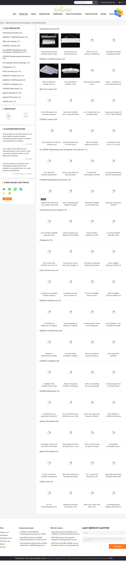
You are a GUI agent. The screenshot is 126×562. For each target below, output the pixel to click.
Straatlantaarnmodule (11, 33)
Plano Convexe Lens (10, 71)
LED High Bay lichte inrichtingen (14, 63)
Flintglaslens (7, 67)
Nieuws (103, 14)
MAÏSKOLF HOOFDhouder (12, 80)
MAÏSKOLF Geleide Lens (12, 76)
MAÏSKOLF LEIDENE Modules (13, 37)
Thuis (2, 23)
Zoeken (95, 2)
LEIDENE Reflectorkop (11, 89)
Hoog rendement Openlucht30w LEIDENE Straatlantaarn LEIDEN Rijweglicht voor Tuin (33, 544)
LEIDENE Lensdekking (11, 84)
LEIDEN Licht (7, 102)
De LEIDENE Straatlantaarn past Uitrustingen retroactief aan (14, 51)
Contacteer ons (91, 14)
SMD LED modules (9, 41)
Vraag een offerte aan (108, 2)
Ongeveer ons (44, 14)
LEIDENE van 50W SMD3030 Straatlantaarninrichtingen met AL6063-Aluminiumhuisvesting (33, 533)
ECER (110, 558)
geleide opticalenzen (10, 93)
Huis (14, 14)
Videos (33, 14)
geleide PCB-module (10, 97)
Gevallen (112, 14)
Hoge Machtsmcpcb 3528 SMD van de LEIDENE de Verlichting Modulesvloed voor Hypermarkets (65, 533)
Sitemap (2, 547)
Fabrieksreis (58, 14)
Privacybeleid (19, 558)
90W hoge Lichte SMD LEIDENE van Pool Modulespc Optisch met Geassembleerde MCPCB (65, 544)
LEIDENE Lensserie (10, 46)
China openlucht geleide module (35, 558)
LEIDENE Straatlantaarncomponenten (16, 56)
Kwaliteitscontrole (74, 14)
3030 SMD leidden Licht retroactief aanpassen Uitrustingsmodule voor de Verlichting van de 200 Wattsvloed (64, 539)
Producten (23, 14)
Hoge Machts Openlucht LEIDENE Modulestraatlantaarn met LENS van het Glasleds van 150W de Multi (33, 539)
